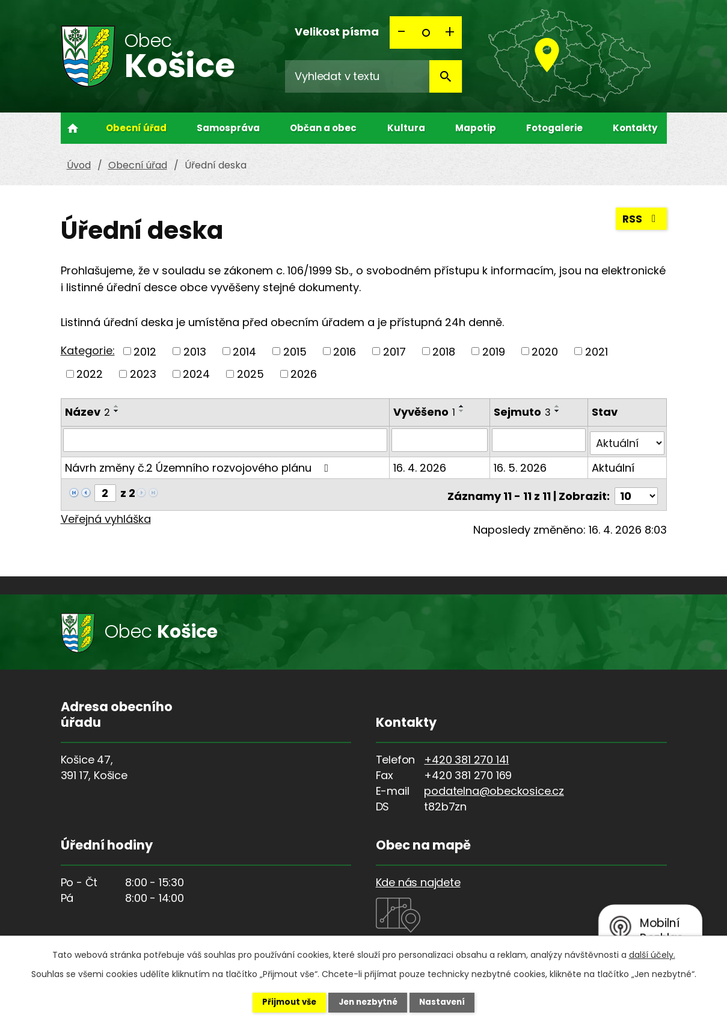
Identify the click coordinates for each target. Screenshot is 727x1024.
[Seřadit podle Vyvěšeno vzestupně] (462, 406)
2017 (394, 351)
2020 (545, 351)
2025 (250, 373)
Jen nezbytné (368, 1002)
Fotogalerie (554, 128)
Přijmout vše (280, 1002)
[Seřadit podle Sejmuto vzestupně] (558, 406)
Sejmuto (522, 411)
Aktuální (613, 464)
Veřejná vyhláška (106, 512)
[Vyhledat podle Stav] (627, 439)
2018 (443, 351)
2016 (344, 351)
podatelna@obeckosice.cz (493, 784)
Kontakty (635, 128)
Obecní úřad (136, 128)
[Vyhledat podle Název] (225, 439)
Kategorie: (88, 350)
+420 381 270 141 (466, 752)
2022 (89, 373)
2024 (196, 373)
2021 (596, 351)
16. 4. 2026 (420, 464)
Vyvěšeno (425, 411)
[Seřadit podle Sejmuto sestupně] (558, 411)
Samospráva (228, 128)
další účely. (652, 954)
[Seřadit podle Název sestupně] (116, 411)
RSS (640, 221)
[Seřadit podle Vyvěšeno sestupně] (462, 411)
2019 (493, 351)
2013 (194, 351)
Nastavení (452, 1002)
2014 (244, 351)
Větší (450, 32)
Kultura (406, 128)
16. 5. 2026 (520, 464)
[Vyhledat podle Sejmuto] (539, 439)
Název (87, 411)
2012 (144, 351)
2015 (295, 351)
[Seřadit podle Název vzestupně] (116, 406)
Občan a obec (323, 128)
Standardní (426, 32)
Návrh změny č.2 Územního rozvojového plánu (199, 464)
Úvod (73, 128)
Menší (402, 32)
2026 (303, 373)
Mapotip (475, 128)
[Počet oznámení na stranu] (636, 489)
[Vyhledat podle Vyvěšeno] (440, 439)
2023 (143, 373)
